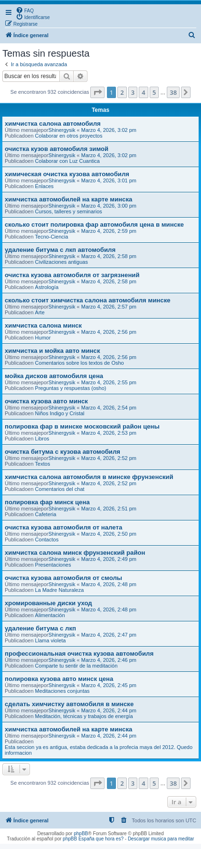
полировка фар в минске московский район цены (82, 426)
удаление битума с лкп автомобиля (60, 249)
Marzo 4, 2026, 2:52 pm (108, 458)
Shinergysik (62, 130)
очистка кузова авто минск (46, 401)
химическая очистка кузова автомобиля (67, 174)
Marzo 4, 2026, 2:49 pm (108, 559)
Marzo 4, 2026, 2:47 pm (108, 635)
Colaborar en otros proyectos (69, 136)
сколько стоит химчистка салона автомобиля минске (88, 300)
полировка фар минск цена (47, 502)
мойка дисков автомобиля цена (54, 376)
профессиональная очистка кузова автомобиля (79, 653)
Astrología (47, 287)
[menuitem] (25, 10)
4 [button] (143, 92)
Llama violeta (50, 640)
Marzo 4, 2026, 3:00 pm (108, 206)
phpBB (81, 833)
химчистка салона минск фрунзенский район (75, 552)
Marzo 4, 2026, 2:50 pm (108, 534)
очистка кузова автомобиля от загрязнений (72, 275)
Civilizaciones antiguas (61, 262)
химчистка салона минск (43, 325)
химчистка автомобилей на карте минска (68, 199)
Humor (43, 337)
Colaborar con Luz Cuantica (67, 161)
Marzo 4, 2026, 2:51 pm (108, 508)
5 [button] (154, 92)
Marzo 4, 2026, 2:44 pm (108, 710)
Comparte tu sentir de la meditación (76, 666)
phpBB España (79, 838)
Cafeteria (46, 514)
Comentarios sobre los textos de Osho (79, 363)
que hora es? (110, 838)
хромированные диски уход (48, 603)
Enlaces (44, 186)
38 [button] (173, 92)
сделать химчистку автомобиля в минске (69, 704)
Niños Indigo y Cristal (60, 413)
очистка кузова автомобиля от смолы (63, 577)
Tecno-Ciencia (51, 237)
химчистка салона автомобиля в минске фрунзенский (89, 476)
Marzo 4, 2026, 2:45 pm (108, 685)
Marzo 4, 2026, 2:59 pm (108, 231)
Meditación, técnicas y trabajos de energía (84, 716)
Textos (42, 464)
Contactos (47, 539)
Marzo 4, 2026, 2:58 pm (108, 256)
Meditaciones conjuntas (62, 691)
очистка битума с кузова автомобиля (62, 451)
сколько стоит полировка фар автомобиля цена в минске (94, 224)
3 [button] (132, 92)
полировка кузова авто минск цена (59, 678)
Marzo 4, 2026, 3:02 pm (108, 130)
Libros (42, 438)
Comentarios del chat (60, 489)
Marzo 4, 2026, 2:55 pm (108, 382)
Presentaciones (53, 565)
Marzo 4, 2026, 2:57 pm (108, 307)
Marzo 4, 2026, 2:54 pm (108, 407)
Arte (40, 312)
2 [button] (122, 92)
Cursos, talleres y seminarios (68, 211)
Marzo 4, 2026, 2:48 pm (108, 584)
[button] (97, 92)
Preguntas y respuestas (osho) (70, 388)
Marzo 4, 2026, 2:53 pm (108, 433)
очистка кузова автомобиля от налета (63, 527)
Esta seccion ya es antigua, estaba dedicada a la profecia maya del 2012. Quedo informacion (98, 750)
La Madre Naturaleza (59, 590)
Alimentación (50, 615)
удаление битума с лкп (40, 628)
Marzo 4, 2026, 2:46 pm (108, 660)
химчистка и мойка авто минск (52, 350)
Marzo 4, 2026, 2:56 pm (108, 332)
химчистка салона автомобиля (53, 123)
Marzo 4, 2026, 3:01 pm (108, 180)
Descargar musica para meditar (161, 838)
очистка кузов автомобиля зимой (56, 148)
